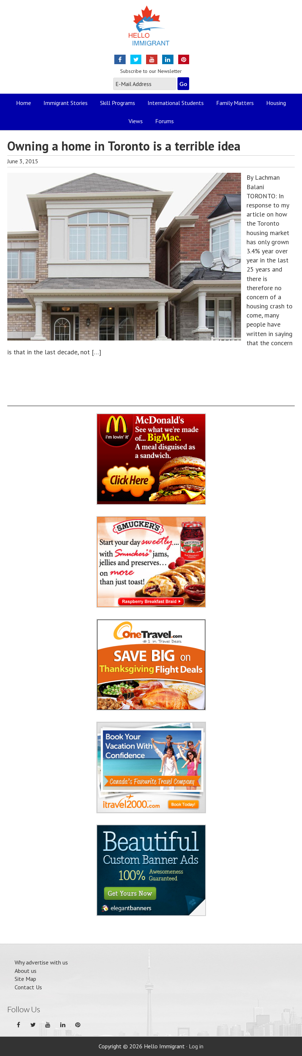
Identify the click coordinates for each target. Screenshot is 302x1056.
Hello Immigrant (151, 30)
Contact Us (28, 987)
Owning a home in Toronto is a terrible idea (123, 146)
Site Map (25, 978)
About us (26, 970)
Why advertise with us (41, 962)
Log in (196, 1046)
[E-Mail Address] (144, 84)
